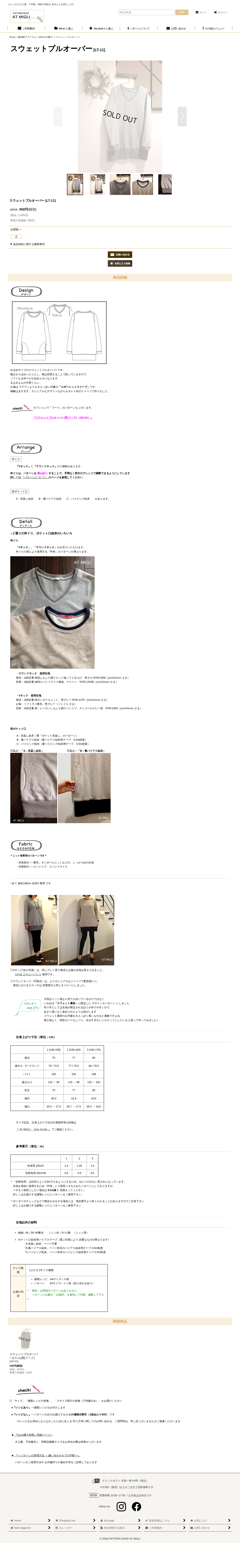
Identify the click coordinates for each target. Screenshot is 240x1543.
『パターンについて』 (35, 477)
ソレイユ (63, 703)
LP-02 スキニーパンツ (28, 974)
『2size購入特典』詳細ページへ (33, 1434)
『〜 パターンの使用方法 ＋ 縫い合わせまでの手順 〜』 (47, 1455)
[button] (213, 28)
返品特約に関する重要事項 (27, 244)
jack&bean (114, 677)
